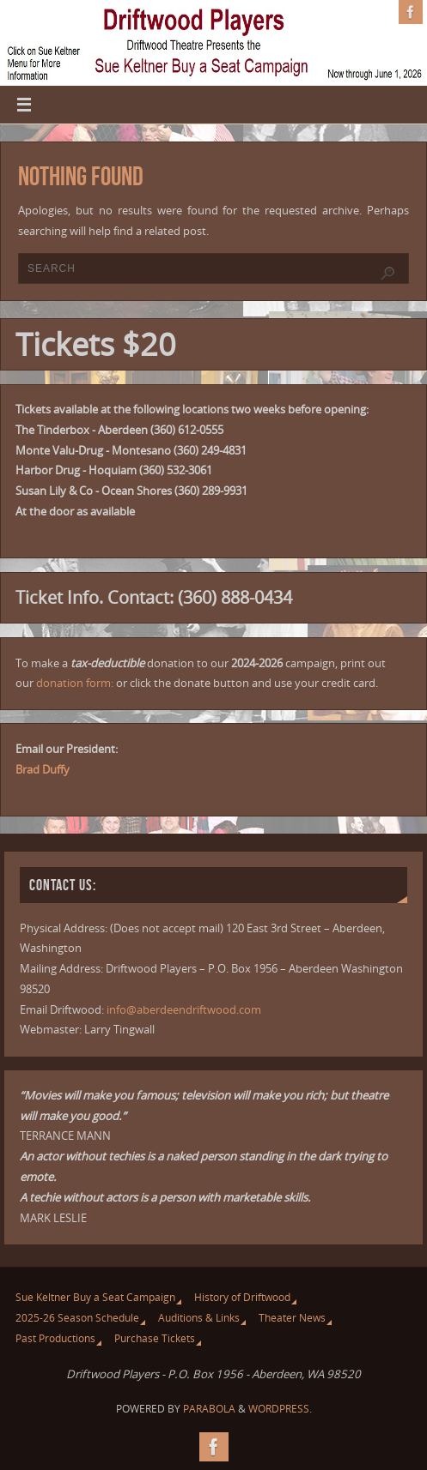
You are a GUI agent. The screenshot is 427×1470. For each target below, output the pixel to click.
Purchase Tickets (154, 1338)
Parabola (209, 1408)
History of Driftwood (242, 1297)
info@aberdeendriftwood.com (184, 1009)
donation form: (74, 682)
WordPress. (280, 1408)
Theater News (292, 1317)
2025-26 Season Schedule (77, 1317)
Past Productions (55, 1338)
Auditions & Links (199, 1317)
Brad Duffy (42, 769)
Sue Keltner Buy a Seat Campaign (95, 1297)
